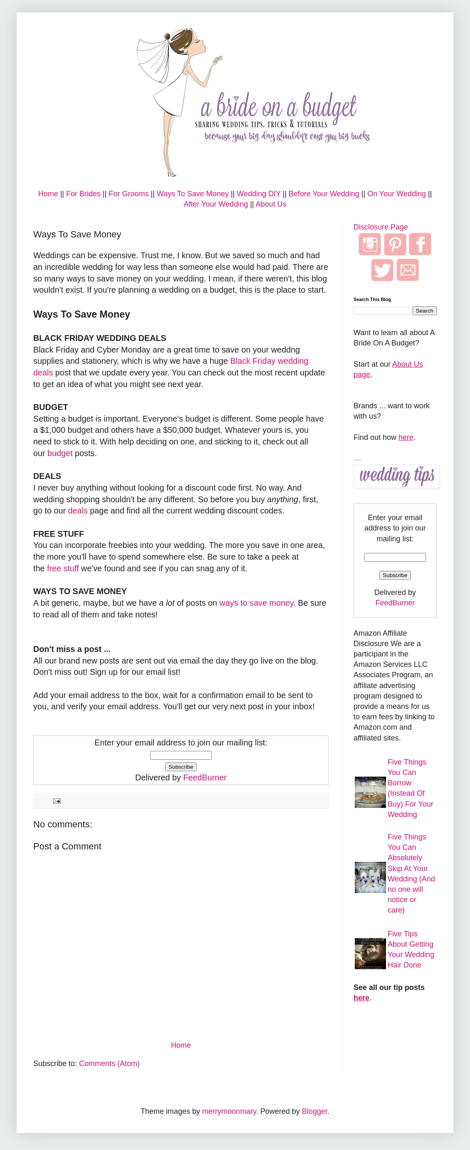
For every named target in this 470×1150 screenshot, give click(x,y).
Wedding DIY (258, 194)
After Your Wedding (215, 204)
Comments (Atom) (109, 1063)
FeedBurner (204, 777)
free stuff (63, 568)
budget (60, 453)
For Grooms (128, 194)
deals (78, 510)
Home (48, 194)
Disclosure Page (381, 227)
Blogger (314, 1111)
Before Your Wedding (324, 194)
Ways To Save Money (193, 194)
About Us (271, 204)
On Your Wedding (396, 194)
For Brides (83, 194)
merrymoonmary (229, 1111)
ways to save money (257, 602)
